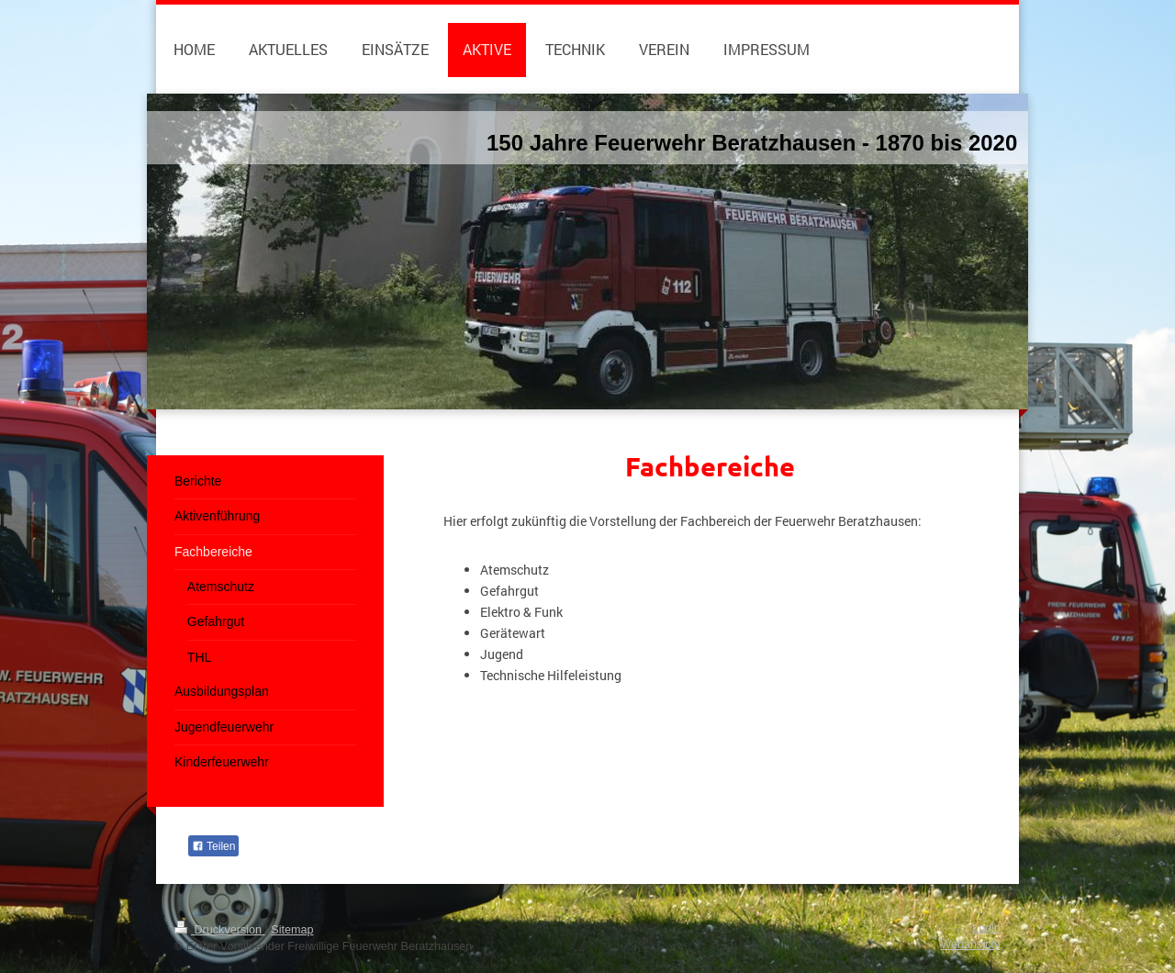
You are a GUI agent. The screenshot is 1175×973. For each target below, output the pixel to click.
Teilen (213, 846)
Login (986, 928)
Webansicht (970, 944)
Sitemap (292, 929)
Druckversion (219, 929)
